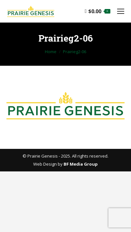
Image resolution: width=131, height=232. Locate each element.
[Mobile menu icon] (121, 11)
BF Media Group (81, 164)
